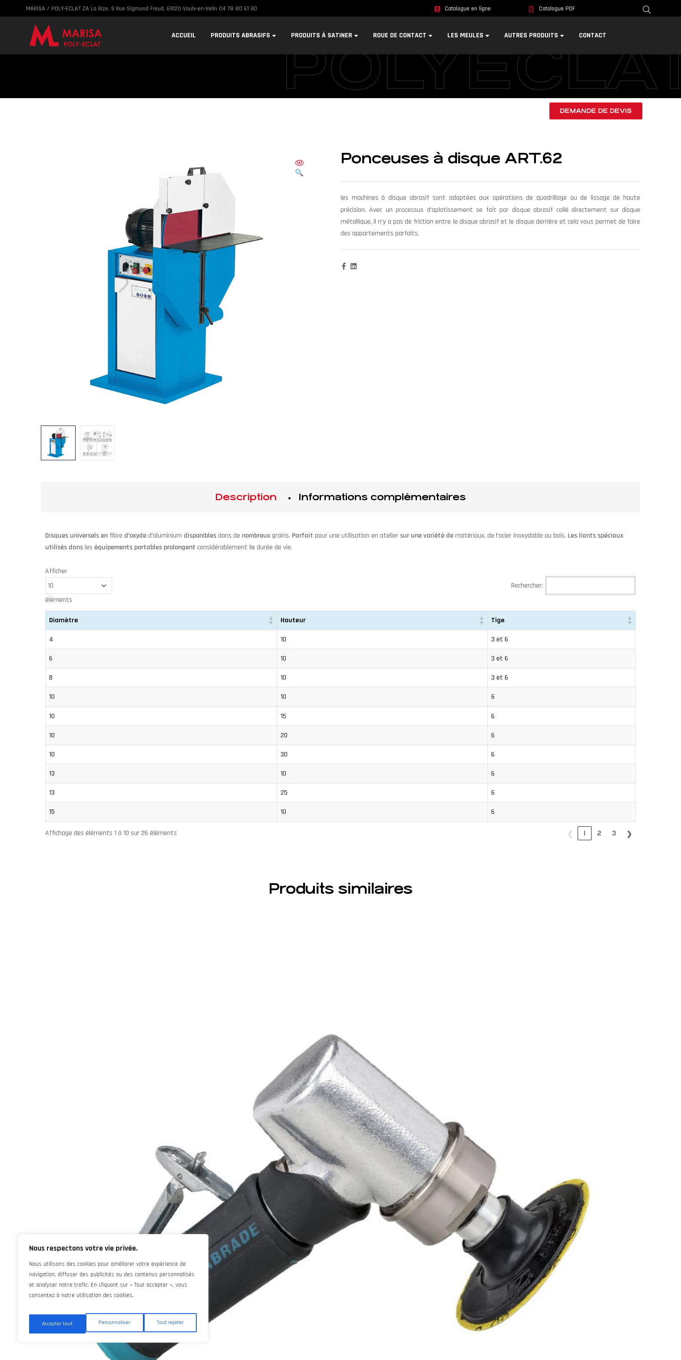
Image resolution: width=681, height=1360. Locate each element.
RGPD (340, 1222)
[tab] (246, 497)
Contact (340, 1197)
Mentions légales (340, 1234)
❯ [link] (629, 833)
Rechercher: (527, 585)
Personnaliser (57, 1324)
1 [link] (584, 833)
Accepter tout (169, 1324)
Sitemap (340, 1246)
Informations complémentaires (382, 497)
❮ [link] (570, 833)
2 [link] (599, 833)
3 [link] (614, 833)
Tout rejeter (114, 1324)
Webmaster (340, 1210)
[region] (112, 1292)
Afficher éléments (78, 585)
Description (246, 497)
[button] (299, 168)
